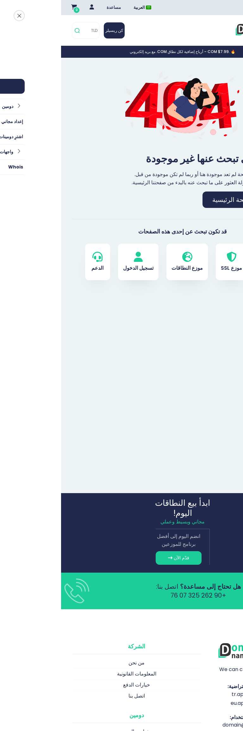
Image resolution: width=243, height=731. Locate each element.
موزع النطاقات (126, 262)
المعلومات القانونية (75, 673)
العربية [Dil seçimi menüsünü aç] (81, 7)
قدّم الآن (117, 558)
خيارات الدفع (75, 684)
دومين (206, 262)
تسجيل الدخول (77, 262)
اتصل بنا (75, 695)
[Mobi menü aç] (228, 30)
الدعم (36, 262)
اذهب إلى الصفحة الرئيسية (186, 199)
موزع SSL (170, 262)
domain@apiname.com (190, 724)
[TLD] (29, 30)
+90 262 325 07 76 (137, 595)
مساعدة (53, 7)
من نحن (75, 662)
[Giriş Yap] (30, 8)
